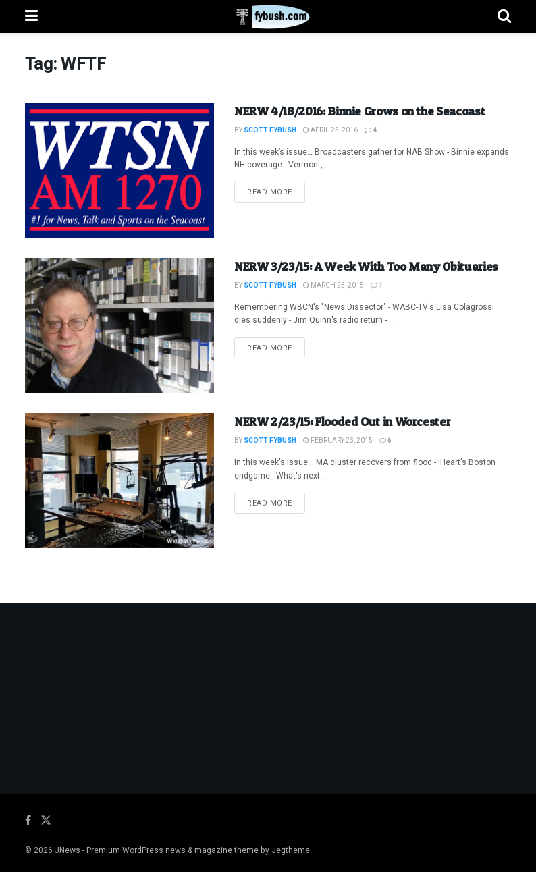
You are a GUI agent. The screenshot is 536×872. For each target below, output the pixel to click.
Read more (276, 192)
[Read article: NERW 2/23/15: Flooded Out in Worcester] (119, 480)
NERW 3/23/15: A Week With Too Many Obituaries (366, 266)
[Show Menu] (31, 16)
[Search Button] (504, 16)
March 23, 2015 (333, 285)
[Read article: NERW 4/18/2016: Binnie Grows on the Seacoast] (119, 170)
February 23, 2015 (338, 440)
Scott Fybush (270, 130)
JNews (67, 850)
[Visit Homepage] (267, 16)
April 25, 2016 (330, 130)
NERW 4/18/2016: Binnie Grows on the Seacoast (359, 111)
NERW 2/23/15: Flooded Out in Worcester (342, 421)
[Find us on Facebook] (28, 821)
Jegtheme (290, 850)
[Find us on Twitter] (46, 821)
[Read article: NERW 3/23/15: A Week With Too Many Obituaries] (119, 325)
